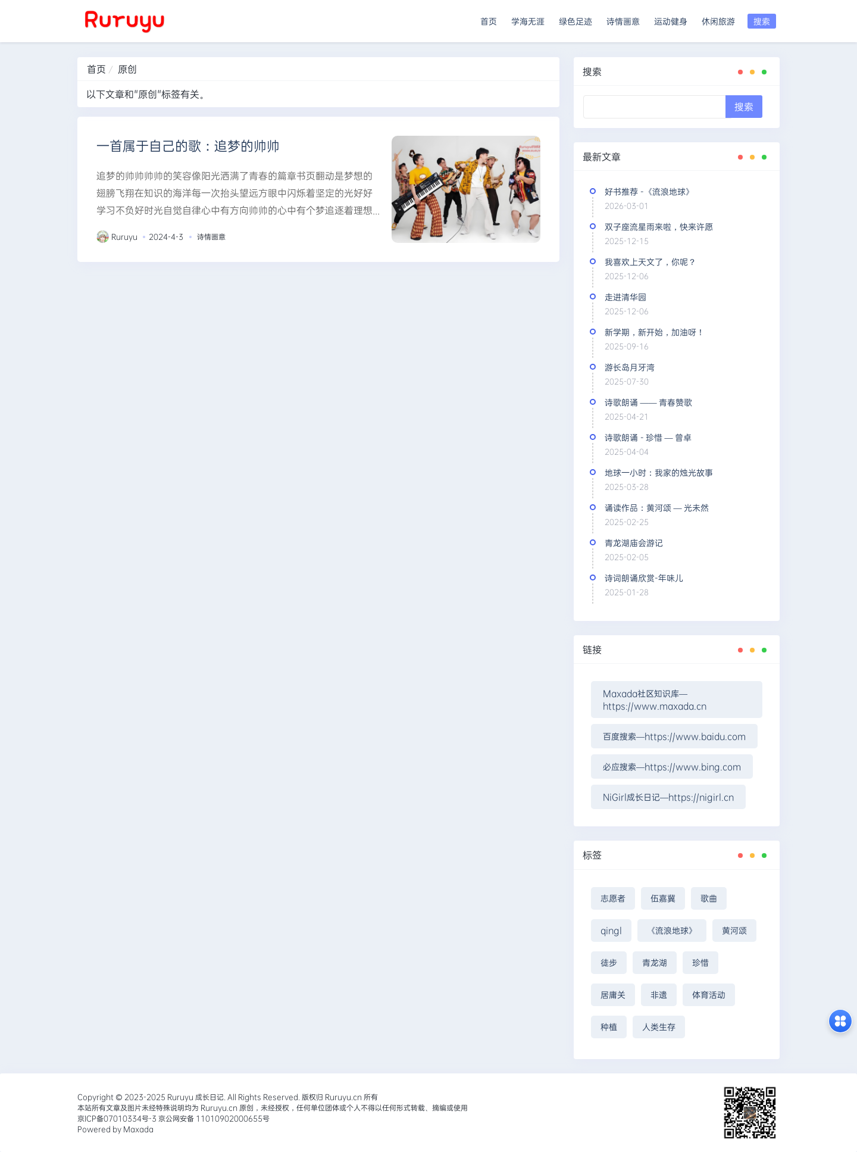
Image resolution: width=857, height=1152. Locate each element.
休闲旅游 (718, 21)
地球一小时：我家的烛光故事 (659, 472)
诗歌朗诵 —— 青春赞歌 (648, 402)
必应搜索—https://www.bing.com (672, 766)
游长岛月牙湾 (630, 367)
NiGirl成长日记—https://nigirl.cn (668, 797)
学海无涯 (528, 21)
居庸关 (612, 994)
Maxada (138, 1129)
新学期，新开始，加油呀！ (655, 332)
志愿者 (612, 898)
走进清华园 (625, 296)
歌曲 (708, 898)
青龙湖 (654, 962)
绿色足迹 (575, 21)
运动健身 (670, 21)
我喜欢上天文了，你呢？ (650, 261)
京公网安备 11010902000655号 (213, 1118)
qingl (611, 930)
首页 (488, 21)
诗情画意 (623, 21)
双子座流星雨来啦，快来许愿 (659, 226)
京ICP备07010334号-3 (117, 1118)
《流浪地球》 (672, 930)
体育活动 (708, 994)
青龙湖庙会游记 (634, 542)
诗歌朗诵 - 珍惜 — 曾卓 (648, 437)
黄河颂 (734, 930)
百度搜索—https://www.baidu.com (674, 736)
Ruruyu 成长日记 (195, 1096)
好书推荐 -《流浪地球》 (649, 191)
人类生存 (658, 1026)
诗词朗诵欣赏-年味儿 (644, 577)
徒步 (608, 962)
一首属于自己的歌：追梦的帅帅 (188, 145)
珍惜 (700, 962)
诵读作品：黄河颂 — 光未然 (657, 507)
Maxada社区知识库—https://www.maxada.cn (654, 699)
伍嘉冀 (662, 898)
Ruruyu (124, 236)
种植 (608, 1026)
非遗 (658, 994)
